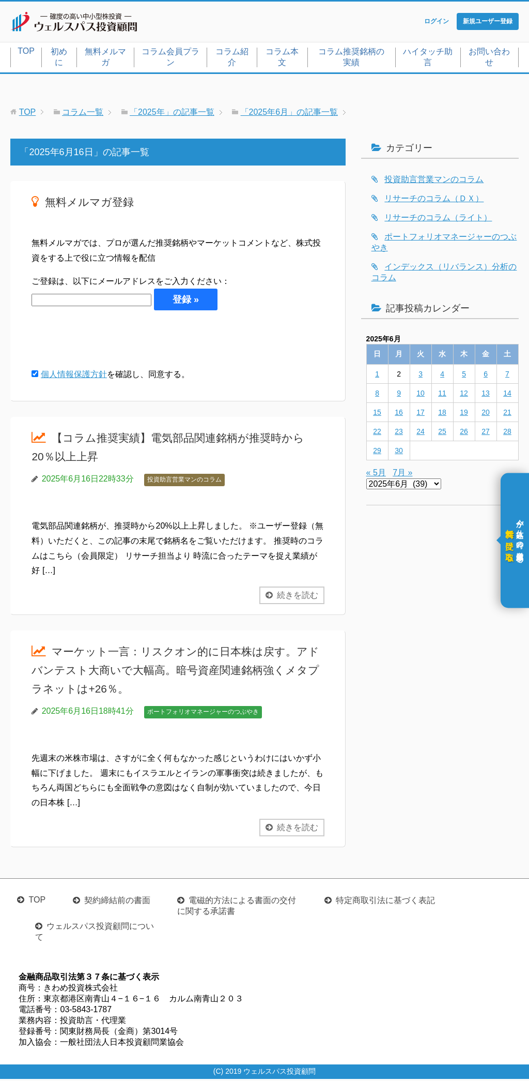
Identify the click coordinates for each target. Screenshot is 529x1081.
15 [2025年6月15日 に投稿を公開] (377, 414)
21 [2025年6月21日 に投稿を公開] (507, 414)
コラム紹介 (231, 59)
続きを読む (297, 597)
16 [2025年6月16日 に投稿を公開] (399, 414)
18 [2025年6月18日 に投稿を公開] (442, 414)
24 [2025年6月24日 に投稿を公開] (420, 433)
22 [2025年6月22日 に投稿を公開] (377, 433)
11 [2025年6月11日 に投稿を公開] (442, 395)
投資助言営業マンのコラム (184, 482)
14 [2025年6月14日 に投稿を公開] (507, 395)
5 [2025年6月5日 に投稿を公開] (464, 376)
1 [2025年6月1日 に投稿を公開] (377, 376)
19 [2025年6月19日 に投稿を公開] (464, 414)
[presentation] (110, 341)
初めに (59, 59)
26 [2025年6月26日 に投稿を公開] (464, 433)
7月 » (402, 474)
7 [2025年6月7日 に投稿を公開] (507, 376)
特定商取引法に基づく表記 (385, 902)
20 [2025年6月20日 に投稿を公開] (485, 414)
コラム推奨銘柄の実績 (351, 59)
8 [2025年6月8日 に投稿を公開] (377, 395)
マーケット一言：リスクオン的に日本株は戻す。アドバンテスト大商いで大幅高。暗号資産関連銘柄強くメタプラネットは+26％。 (177, 671)
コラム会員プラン (170, 59)
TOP (26, 53)
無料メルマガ (105, 59)
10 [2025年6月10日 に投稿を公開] (420, 395)
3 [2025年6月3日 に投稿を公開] (420, 376)
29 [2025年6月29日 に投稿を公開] (377, 452)
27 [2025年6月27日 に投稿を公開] (485, 433)
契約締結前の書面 (117, 902)
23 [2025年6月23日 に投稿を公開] (399, 433)
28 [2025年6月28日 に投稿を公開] (507, 433)
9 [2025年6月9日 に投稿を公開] (399, 395)
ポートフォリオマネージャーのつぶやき (203, 713)
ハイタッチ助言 (428, 59)
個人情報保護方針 (74, 376)
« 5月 (376, 474)
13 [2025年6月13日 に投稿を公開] (485, 395)
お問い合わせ (489, 59)
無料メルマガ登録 (95, 204)
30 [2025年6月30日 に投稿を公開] (399, 452)
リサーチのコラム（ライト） (438, 219)
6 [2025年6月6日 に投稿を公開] (486, 376)
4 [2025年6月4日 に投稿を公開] (442, 376)
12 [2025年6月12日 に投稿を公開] (464, 395)
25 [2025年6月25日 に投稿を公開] (442, 433)
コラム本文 (282, 59)
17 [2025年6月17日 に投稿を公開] (420, 414)
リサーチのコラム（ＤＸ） (434, 200)
